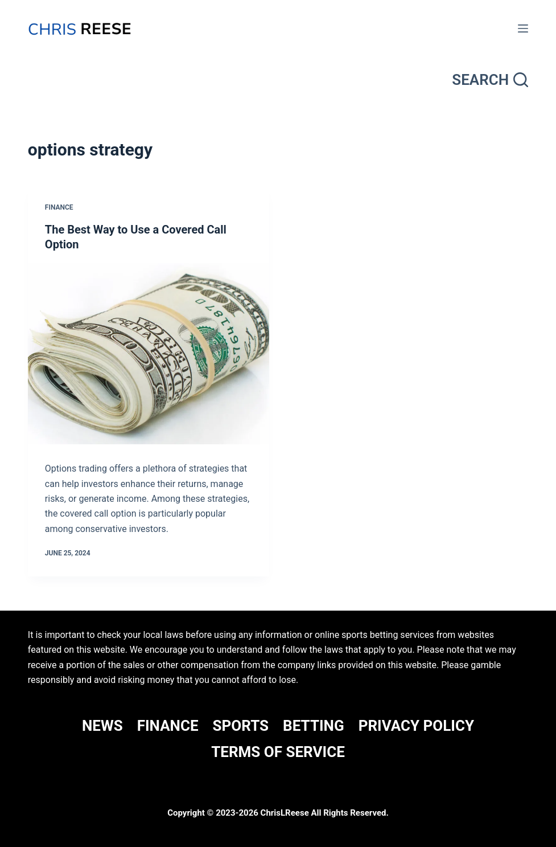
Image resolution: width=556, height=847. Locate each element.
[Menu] (523, 28)
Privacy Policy (416, 725)
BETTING (313, 725)
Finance (59, 207)
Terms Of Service (278, 751)
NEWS (102, 725)
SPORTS (241, 725)
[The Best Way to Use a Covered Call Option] (149, 353)
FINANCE (168, 725)
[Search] (490, 80)
